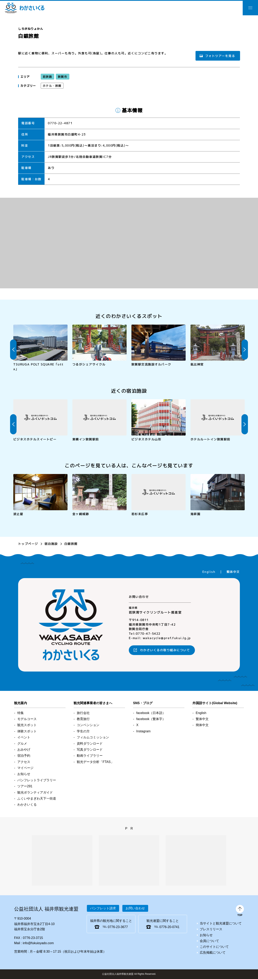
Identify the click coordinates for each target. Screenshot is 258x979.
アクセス (23, 762)
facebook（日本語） (150, 713)
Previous (13, 349)
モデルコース (27, 719)
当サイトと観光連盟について (221, 923)
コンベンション (88, 725)
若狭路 (47, 77)
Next (244, 349)
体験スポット (27, 731)
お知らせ (23, 774)
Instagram (143, 731)
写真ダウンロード (90, 749)
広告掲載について (213, 952)
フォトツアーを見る (220, 56)
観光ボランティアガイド (35, 792)
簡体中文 (202, 725)
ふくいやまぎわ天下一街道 (36, 798)
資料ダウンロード (90, 743)
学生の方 (83, 731)
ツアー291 (24, 786)
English (208, 571)
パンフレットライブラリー (36, 780)
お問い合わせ (135, 908)
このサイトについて (214, 946)
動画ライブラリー (90, 755)
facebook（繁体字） (150, 719)
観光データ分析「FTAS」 (95, 762)
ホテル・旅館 (52, 86)
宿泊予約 (23, 755)
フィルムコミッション (93, 737)
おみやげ (23, 749)
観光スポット (27, 725)
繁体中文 (233, 571)
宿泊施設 (51, 544)
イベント (23, 737)
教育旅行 (83, 719)
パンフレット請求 (103, 908)
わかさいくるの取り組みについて (165, 650)
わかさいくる (24, 8)
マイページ (25, 768)
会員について (209, 941)
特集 (20, 713)
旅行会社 (83, 713)
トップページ (28, 544)
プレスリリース (211, 929)
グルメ (22, 743)
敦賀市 (62, 77)
